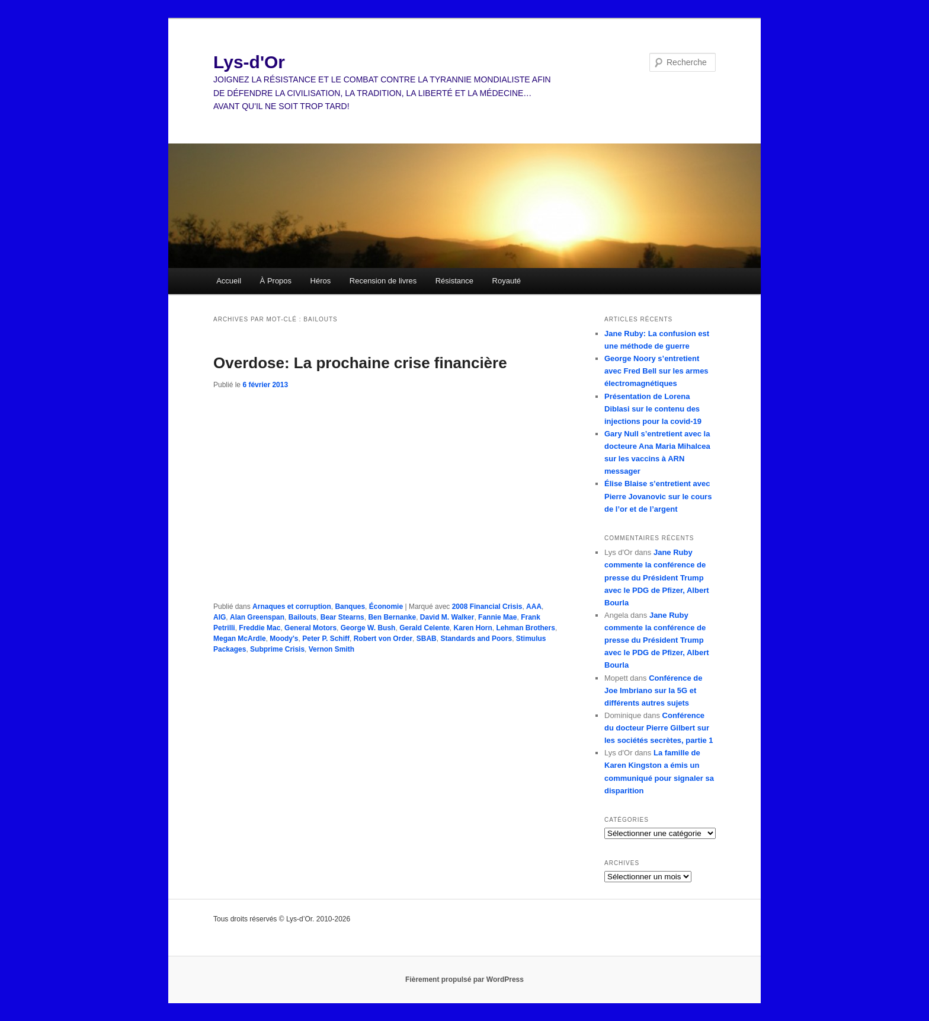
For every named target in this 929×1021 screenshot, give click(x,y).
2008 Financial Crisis (487, 606)
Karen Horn (473, 628)
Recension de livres (383, 280)
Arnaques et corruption (291, 606)
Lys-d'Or (249, 62)
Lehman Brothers (525, 628)
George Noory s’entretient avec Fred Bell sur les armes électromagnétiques (656, 371)
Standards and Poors (476, 638)
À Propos (275, 280)
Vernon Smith (331, 649)
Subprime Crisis (277, 649)
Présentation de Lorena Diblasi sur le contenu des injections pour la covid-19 (652, 409)
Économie (386, 606)
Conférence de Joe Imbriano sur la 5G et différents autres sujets (653, 690)
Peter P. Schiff (326, 638)
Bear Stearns (342, 617)
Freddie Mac (259, 628)
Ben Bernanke (392, 617)
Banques (350, 606)
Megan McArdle (239, 638)
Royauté (506, 280)
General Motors (310, 628)
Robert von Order (383, 638)
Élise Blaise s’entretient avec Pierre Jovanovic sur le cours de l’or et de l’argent (658, 496)
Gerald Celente (424, 628)
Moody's (284, 638)
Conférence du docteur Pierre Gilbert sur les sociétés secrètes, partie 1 (658, 728)
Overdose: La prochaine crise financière (360, 363)
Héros (320, 280)
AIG (219, 617)
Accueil (228, 280)
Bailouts (302, 617)
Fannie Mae (497, 617)
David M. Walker (447, 617)
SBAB (427, 638)
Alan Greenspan (257, 617)
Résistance (454, 280)
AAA (534, 606)
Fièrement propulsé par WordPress (464, 979)
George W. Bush (368, 628)
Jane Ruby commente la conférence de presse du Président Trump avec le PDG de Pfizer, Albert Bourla (656, 577)
